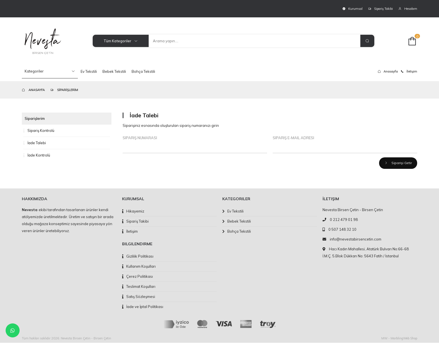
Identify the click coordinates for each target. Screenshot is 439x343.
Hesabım (407, 9)
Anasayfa (388, 71)
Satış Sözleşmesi (138, 297)
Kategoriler (50, 71)
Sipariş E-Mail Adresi (293, 138)
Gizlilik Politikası (137, 256)
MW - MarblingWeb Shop (399, 338)
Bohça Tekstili (143, 71)
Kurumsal (352, 9)
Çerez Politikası (137, 276)
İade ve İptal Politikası (142, 307)
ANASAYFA (33, 90)
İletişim (409, 71)
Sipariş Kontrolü (38, 130)
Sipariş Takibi (380, 9)
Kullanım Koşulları (139, 266)
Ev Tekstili (89, 71)
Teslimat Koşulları (138, 286)
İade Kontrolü (36, 155)
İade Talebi (34, 143)
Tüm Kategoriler (121, 41)
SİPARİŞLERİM (64, 90)
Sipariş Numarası (140, 138)
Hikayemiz (133, 211)
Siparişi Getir (398, 163)
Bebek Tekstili (114, 71)
